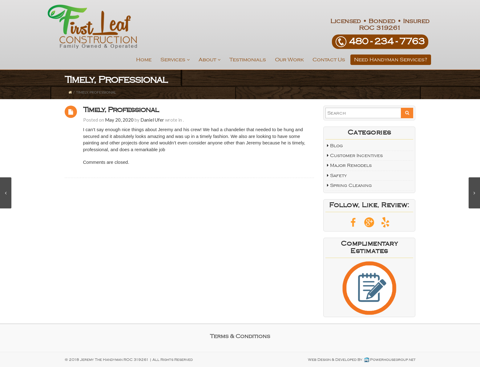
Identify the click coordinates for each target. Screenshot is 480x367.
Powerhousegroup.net (390, 360)
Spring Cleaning (351, 185)
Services (175, 59)
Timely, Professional (121, 110)
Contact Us (329, 60)
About (209, 59)
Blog (336, 145)
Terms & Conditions (240, 336)
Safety (338, 175)
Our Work (289, 60)
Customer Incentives (356, 155)
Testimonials (247, 60)
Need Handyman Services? (390, 60)
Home (143, 60)
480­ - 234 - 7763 (387, 41)
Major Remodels (351, 165)
